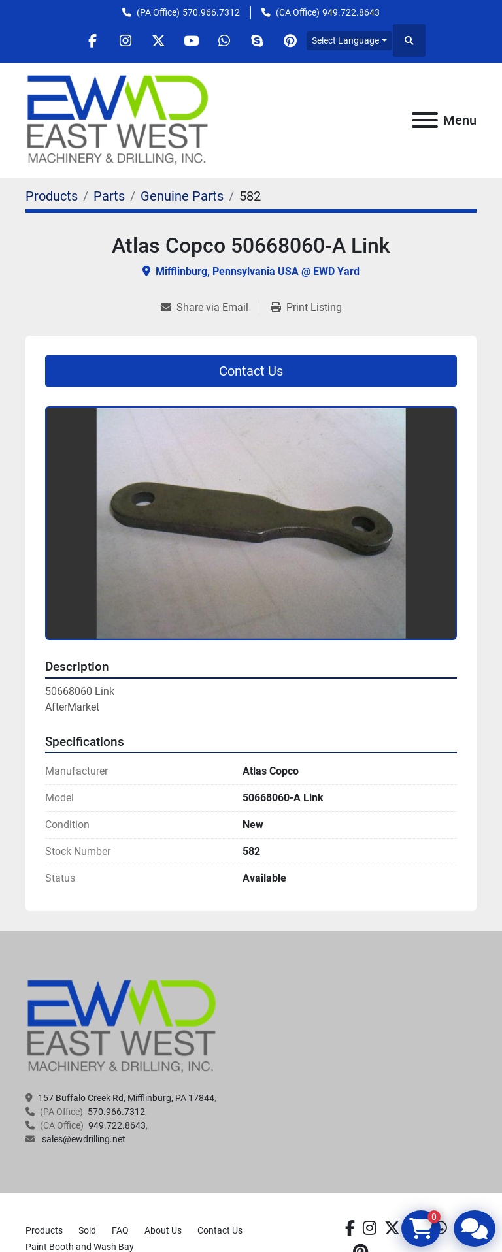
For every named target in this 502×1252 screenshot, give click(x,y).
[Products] (51, 196)
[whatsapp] (225, 40)
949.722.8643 (351, 12)
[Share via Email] (209, 307)
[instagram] (125, 40)
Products (44, 1230)
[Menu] (425, 120)
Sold (87, 1230)
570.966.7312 (211, 12)
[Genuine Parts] (182, 196)
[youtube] (191, 40)
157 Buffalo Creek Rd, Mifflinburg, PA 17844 (126, 1098)
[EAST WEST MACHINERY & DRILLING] (121, 1026)
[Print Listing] (306, 307)
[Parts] (109, 196)
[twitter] (158, 40)
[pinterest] (291, 40)
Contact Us (251, 371)
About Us (163, 1230)
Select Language (347, 40)
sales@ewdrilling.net (83, 1139)
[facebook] (91, 40)
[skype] (258, 40)
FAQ (120, 1230)
